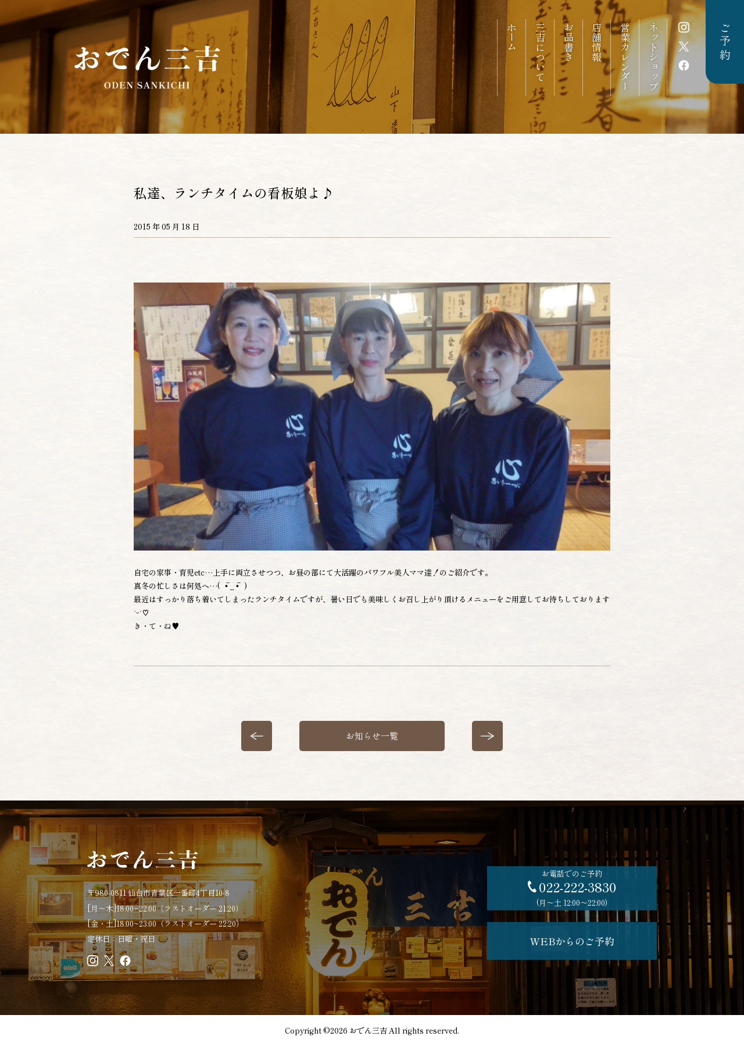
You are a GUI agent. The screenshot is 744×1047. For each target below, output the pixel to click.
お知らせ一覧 (372, 736)
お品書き (568, 42)
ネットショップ (653, 56)
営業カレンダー (625, 56)
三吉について (539, 51)
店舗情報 (596, 42)
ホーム (511, 37)
